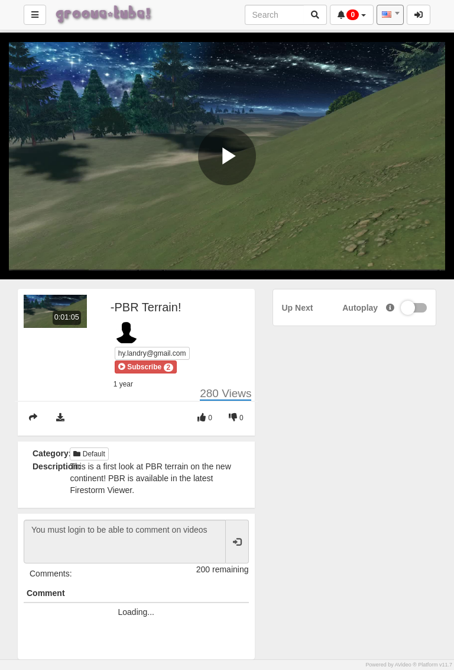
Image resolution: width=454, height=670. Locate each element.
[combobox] (390, 15)
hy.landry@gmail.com (152, 353)
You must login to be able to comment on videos (125, 541)
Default (89, 454)
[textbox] (390, 14)
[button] (146, 366)
